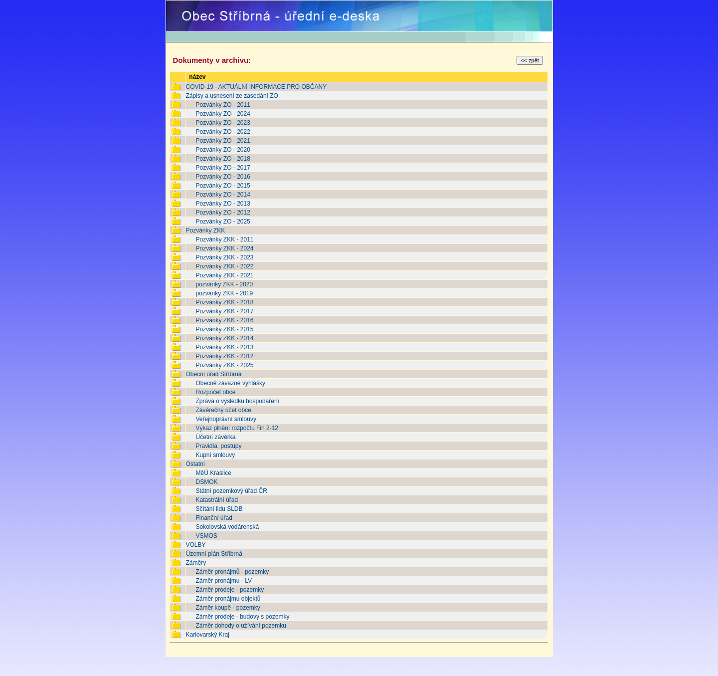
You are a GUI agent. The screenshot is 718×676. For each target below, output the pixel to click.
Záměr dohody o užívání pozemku (240, 625)
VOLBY (195, 544)
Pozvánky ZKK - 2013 (224, 347)
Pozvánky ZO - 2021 (222, 140)
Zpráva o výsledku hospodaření (237, 401)
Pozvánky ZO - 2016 (222, 176)
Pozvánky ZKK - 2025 (224, 365)
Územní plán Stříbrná (213, 553)
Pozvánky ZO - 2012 (222, 212)
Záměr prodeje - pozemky (229, 589)
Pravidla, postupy (218, 446)
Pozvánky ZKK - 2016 (224, 320)
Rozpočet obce (215, 392)
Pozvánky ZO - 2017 (222, 167)
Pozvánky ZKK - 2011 (224, 239)
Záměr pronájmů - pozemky (232, 571)
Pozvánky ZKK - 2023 (224, 257)
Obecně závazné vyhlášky (230, 383)
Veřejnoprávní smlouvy (225, 419)
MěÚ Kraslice (213, 472)
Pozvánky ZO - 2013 (222, 203)
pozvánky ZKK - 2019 (224, 293)
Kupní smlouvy (215, 454)
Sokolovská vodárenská (227, 526)
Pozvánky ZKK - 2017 (224, 311)
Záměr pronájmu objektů (227, 598)
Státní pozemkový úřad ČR (231, 490)
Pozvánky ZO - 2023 (222, 122)
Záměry (195, 562)
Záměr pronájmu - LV (223, 580)
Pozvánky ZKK (205, 230)
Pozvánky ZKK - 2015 (224, 329)
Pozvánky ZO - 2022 (222, 131)
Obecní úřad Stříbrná (213, 374)
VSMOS (206, 535)
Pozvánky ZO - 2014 (222, 194)
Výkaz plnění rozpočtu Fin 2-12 (236, 428)
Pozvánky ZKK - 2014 (224, 338)
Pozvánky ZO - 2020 (222, 149)
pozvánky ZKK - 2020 (224, 284)
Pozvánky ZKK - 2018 (224, 302)
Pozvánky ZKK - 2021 (224, 275)
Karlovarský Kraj (207, 634)
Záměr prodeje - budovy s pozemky (242, 616)
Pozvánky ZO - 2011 (222, 104)
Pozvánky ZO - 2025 (222, 221)
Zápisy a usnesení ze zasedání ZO (231, 95)
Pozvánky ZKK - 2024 (224, 248)
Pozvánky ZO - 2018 (222, 158)
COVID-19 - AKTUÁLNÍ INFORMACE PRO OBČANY (256, 86)
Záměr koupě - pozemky (227, 607)
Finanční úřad (213, 517)
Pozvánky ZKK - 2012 (224, 356)
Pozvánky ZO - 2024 (222, 113)
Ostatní (195, 463)
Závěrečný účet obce (223, 410)
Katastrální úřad (216, 499)
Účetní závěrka (215, 437)
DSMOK (206, 481)
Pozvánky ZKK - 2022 (224, 266)
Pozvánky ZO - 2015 (222, 185)
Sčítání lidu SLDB (218, 508)
